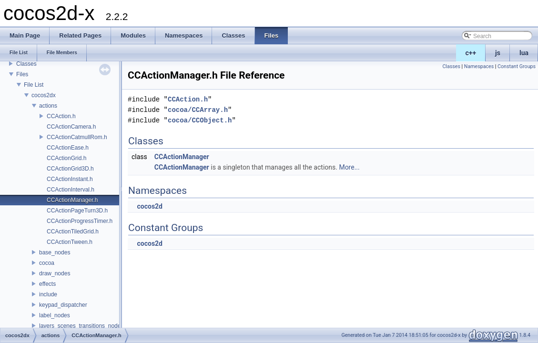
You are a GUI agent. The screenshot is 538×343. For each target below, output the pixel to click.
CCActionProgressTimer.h (79, 221)
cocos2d (149, 206)
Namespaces (479, 66)
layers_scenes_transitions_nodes (81, 326)
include (48, 294)
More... (349, 167)
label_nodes (54, 315)
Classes (26, 64)
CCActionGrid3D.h (70, 168)
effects (47, 284)
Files (22, 74)
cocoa (46, 263)
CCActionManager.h (72, 200)
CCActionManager (181, 157)
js (497, 53)
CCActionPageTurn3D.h (77, 210)
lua (523, 53)
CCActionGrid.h (66, 158)
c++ (471, 53)
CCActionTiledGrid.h (73, 231)
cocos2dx (43, 95)
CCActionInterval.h (70, 189)
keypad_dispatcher (63, 305)
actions (48, 105)
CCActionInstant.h (70, 179)
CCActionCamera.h (71, 126)
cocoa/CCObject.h (200, 120)
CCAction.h (61, 116)
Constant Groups (516, 66)
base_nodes (54, 252)
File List (33, 84)
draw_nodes (54, 273)
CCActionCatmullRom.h (77, 137)
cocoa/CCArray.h (198, 109)
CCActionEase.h (68, 147)
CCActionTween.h (69, 242)
